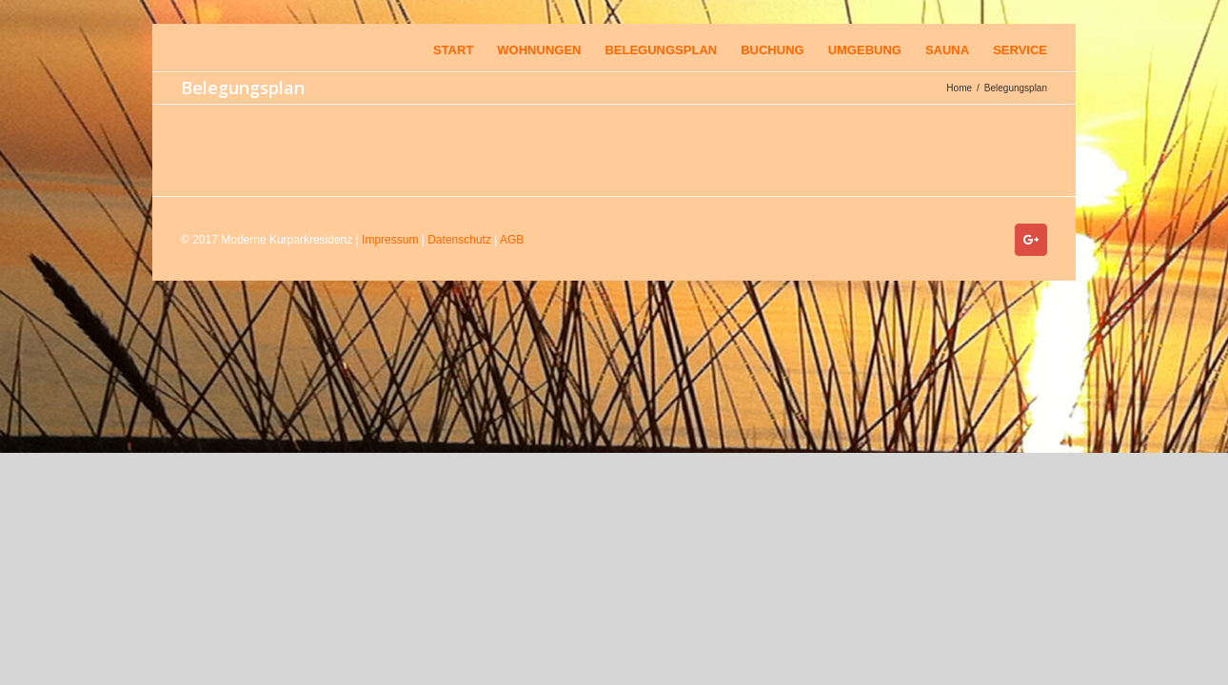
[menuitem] (439, 47)
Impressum (390, 239)
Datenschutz (459, 239)
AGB (512, 239)
